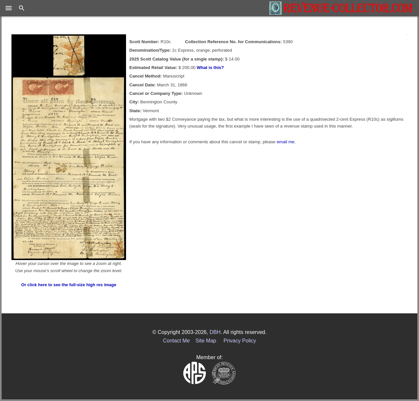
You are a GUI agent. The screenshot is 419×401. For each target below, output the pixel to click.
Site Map (205, 340)
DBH (215, 332)
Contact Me (176, 340)
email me (285, 141)
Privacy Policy (240, 340)
